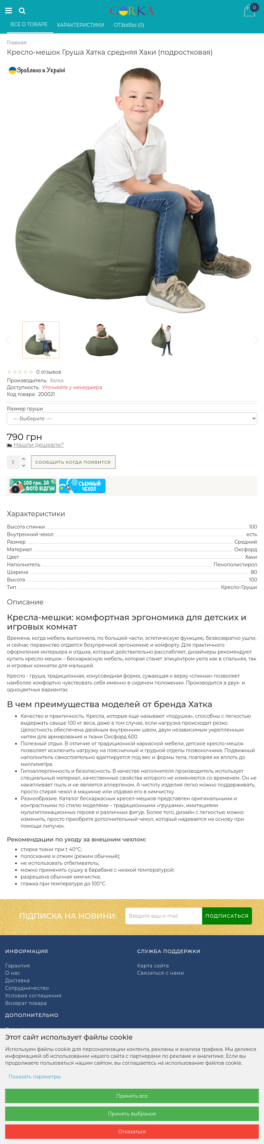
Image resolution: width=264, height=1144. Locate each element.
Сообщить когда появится (73, 462)
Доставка (17, 981)
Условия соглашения (33, 996)
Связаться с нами (160, 973)
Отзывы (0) (129, 25)
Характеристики (81, 25)
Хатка (57, 380)
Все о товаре (29, 24)
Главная (16, 42)
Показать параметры (35, 1077)
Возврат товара (26, 1003)
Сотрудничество (27, 988)
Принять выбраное (132, 1114)
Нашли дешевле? (39, 445)
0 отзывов (47, 372)
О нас (12, 973)
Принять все (132, 1096)
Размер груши (25, 409)
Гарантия (17, 966)
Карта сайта (153, 966)
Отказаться (132, 1132)
